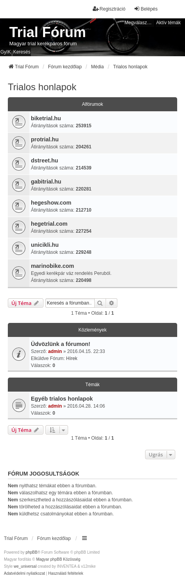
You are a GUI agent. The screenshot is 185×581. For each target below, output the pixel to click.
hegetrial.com (49, 224)
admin (55, 351)
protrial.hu (45, 139)
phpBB (32, 552)
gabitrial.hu (46, 181)
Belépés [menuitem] (146, 9)
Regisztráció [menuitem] (109, 9)
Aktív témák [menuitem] (168, 22)
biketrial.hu (46, 118)
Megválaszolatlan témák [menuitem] (139, 22)
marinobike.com (52, 266)
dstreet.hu (44, 160)
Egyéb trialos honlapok (62, 399)
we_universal (25, 566)
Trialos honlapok (42, 87)
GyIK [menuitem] (5, 52)
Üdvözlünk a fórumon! (60, 344)
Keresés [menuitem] (22, 52)
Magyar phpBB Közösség (58, 559)
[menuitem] (24, 573)
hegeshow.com (51, 203)
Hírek (71, 358)
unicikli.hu (45, 245)
